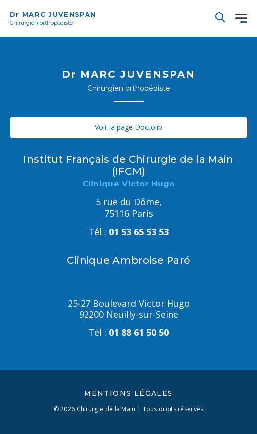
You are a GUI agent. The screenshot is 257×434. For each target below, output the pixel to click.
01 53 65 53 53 (128, 232)
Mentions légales (128, 393)
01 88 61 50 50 (128, 332)
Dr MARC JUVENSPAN (53, 18)
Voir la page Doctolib (128, 127)
